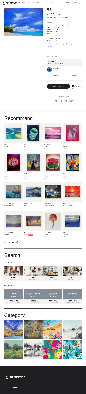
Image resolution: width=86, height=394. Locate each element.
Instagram (70, 375)
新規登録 (67, 3)
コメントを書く (73, 75)
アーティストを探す (33, 3)
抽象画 (50, 44)
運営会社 (53, 384)
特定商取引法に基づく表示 (57, 380)
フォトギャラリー (57, 3)
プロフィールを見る (55, 75)
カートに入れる (58, 86)
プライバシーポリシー (56, 377)
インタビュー (45, 3)
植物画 (58, 44)
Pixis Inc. (15, 387)
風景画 (65, 44)
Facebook (70, 381)
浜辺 (50, 47)
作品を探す (22, 3)
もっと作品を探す (11, 242)
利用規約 (53, 375)
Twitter (69, 378)
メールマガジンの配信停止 (57, 382)
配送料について (65, 17)
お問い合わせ (54, 387)
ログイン (74, 3)
